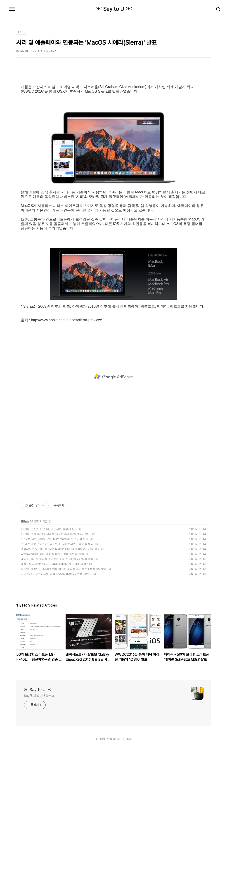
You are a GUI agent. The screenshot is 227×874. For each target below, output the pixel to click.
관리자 (128, 865)
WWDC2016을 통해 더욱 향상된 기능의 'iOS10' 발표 (52, 680)
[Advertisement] (113, 111)
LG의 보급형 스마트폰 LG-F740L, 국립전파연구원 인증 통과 (57, 670)
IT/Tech (25, 647)
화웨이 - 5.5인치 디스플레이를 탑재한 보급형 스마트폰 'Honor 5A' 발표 (63, 695)
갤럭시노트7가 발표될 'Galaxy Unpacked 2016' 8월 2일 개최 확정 (60, 675)
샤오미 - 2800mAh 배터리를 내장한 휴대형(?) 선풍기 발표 (56, 660)
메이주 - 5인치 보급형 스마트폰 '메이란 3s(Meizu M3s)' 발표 (57, 685)
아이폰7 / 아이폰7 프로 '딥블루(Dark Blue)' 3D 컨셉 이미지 (56, 700)
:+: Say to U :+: (113, 9)
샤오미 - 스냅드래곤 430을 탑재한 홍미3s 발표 (49, 655)
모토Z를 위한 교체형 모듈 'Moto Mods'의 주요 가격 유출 (54, 665)
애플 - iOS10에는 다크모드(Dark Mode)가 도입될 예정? (54, 690)
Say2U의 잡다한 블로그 (39, 822)
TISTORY (115, 865)
